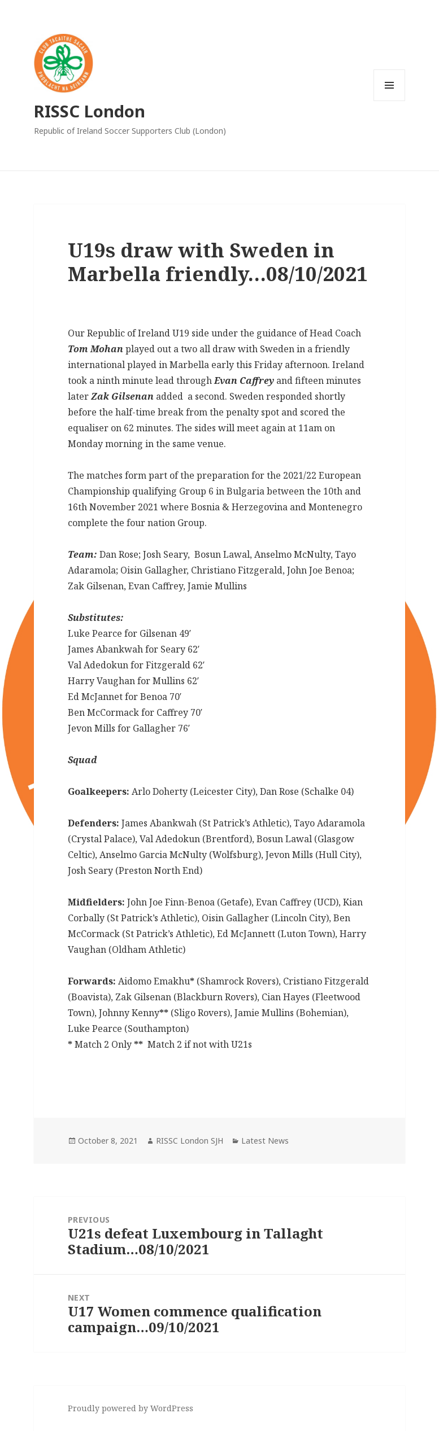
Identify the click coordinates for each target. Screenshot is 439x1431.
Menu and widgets (389, 100)
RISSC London (89, 111)
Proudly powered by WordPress (130, 1408)
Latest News (265, 1140)
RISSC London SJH (189, 1140)
